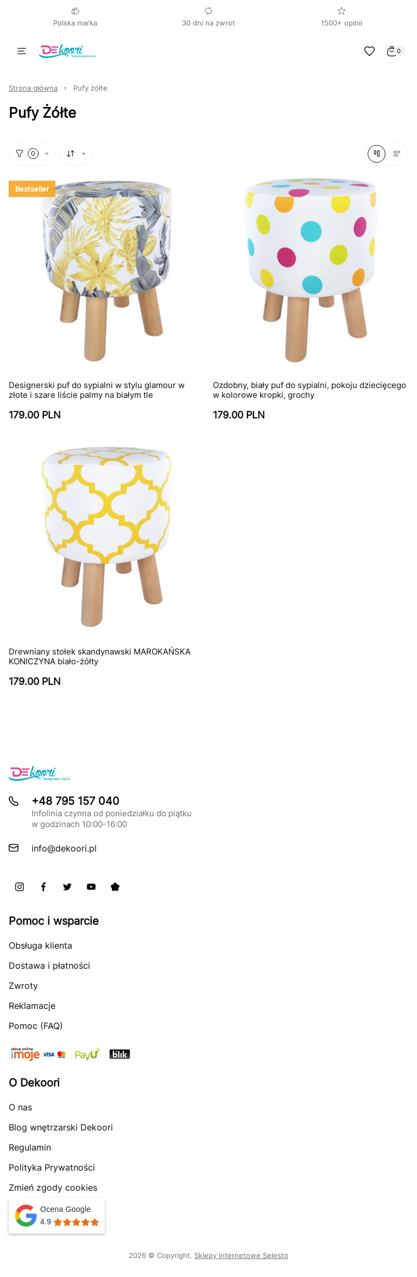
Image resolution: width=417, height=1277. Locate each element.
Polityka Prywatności (52, 1167)
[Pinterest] (115, 887)
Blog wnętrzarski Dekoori (61, 1127)
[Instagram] (19, 887)
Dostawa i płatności (49, 965)
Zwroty (23, 985)
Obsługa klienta (40, 945)
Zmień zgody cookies (53, 1187)
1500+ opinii (341, 17)
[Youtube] (91, 887)
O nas (20, 1107)
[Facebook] (43, 887)
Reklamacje (32, 1005)
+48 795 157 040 (75, 801)
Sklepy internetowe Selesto (241, 1255)
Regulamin (30, 1147)
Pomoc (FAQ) (36, 1025)
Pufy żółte (90, 88)
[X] (67, 887)
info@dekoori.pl (64, 848)
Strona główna (33, 88)
